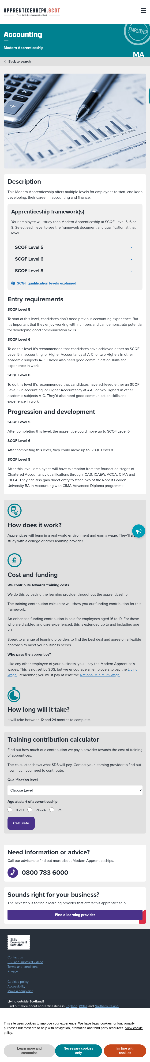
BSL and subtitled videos (25, 962)
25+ (61, 810)
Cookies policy (18, 982)
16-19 (20, 810)
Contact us (15, 957)
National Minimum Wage (100, 675)
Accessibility (16, 986)
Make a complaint (20, 991)
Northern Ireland (107, 1006)
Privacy (13, 971)
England (71, 1006)
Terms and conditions (23, 967)
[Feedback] (138, 531)
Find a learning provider (75, 914)
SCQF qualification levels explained (43, 283)
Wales (83, 1006)
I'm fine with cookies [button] (125, 1051)
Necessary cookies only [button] (78, 1051)
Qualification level (23, 779)
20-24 (41, 810)
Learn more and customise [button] (29, 1051)
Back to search (17, 61)
